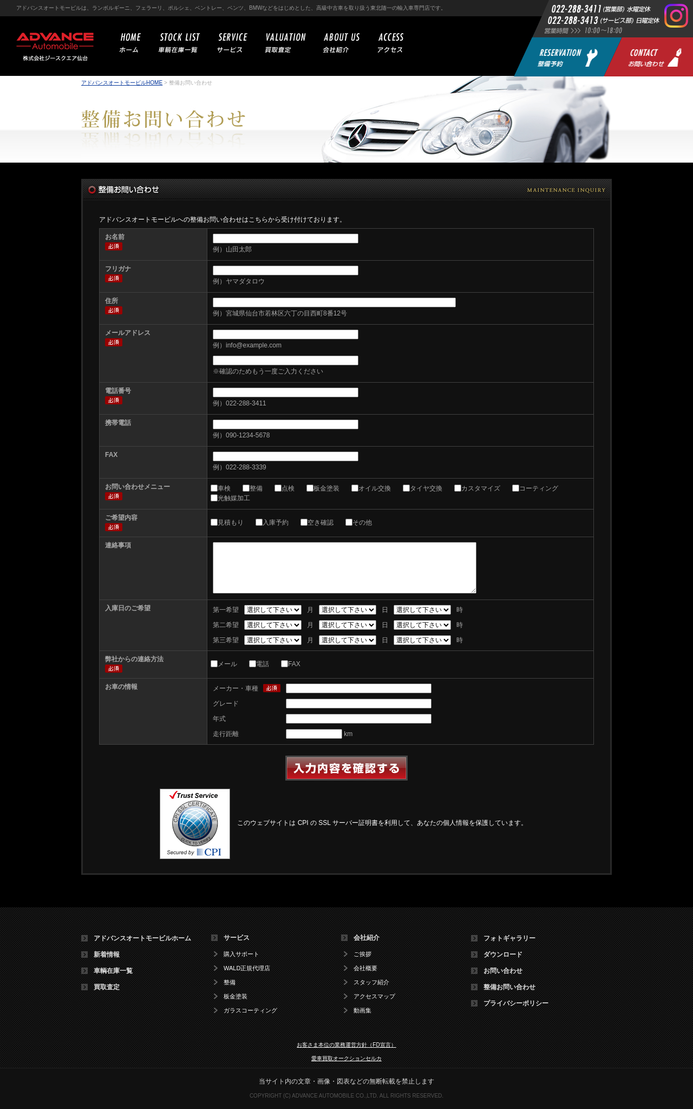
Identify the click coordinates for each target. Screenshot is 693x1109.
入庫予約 (276, 522)
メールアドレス (128, 333)
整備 (256, 488)
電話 (262, 664)
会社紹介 (367, 937)
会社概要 (365, 968)
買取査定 (107, 987)
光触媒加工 (234, 498)
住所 (111, 301)
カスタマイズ (480, 488)
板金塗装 (326, 488)
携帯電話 (118, 423)
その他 (362, 522)
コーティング (538, 488)
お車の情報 (121, 687)
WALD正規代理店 (247, 968)
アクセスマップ (374, 997)
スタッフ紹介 (371, 982)
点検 (288, 488)
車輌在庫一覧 (113, 971)
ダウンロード (502, 954)
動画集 (362, 1011)
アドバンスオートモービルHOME (121, 83)
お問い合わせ (502, 971)
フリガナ (118, 269)
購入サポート (241, 954)
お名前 (115, 237)
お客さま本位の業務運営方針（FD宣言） (346, 1045)
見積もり (231, 522)
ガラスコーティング (250, 1011)
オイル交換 (374, 488)
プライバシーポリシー (515, 1003)
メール (227, 664)
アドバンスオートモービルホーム (142, 938)
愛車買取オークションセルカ (346, 1058)
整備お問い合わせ (509, 987)
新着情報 (107, 954)
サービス (237, 937)
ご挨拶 (362, 954)
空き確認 (321, 522)
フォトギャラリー (509, 938)
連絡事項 (118, 545)
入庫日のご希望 (128, 608)
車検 (224, 488)
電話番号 (118, 391)
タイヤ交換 (426, 488)
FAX (111, 455)
